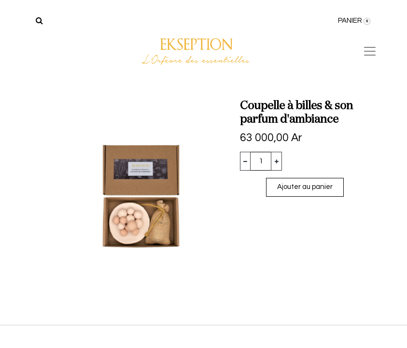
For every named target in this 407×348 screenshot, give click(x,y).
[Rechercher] (39, 21)
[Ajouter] (276, 161)
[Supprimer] (245, 161)
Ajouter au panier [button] (305, 186)
